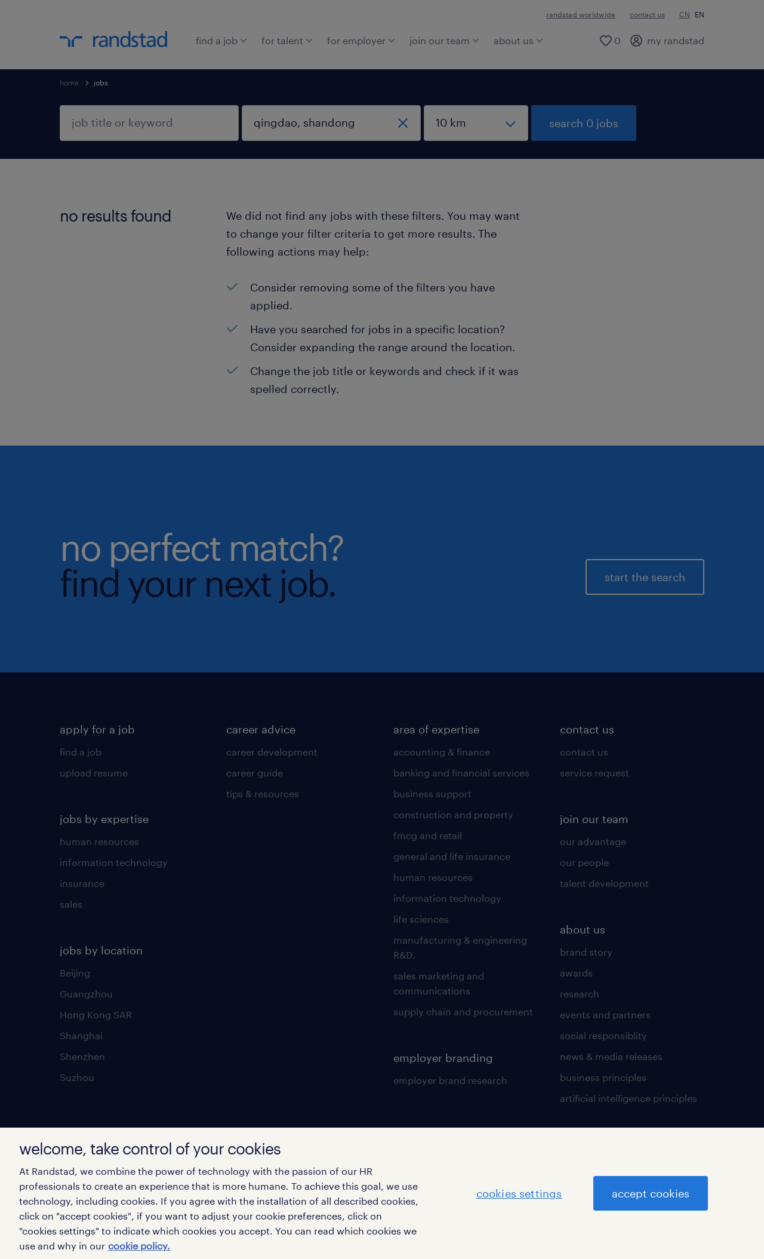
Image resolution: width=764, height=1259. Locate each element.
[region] (382, 1193)
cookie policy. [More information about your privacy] (139, 1245)
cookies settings (519, 1193)
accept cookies (650, 1193)
